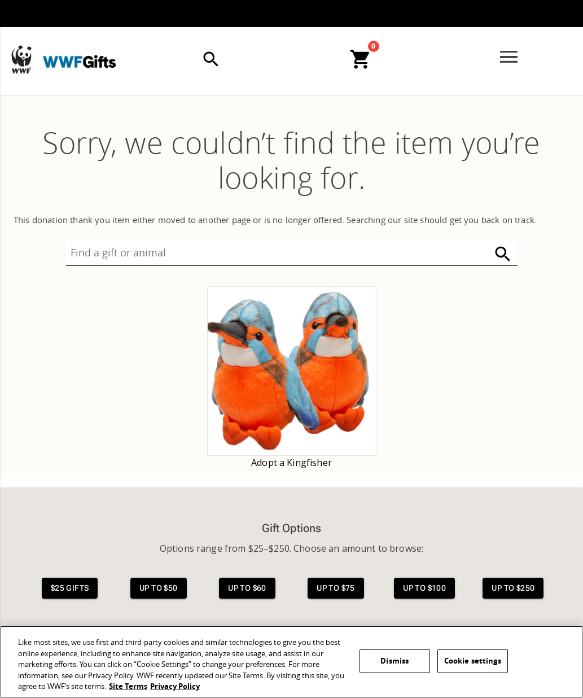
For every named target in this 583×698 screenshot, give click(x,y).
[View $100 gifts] (424, 588)
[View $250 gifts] (513, 588)
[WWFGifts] (60, 39)
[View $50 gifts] (158, 588)
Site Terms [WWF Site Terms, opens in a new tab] (128, 686)
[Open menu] (508, 57)
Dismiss (394, 661)
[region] (291, 662)
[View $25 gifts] (70, 588)
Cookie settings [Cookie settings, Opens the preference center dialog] (472, 661)
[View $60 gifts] (247, 588)
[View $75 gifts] (336, 588)
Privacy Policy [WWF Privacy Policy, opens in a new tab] (175, 686)
